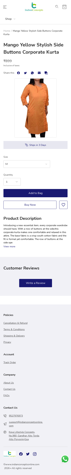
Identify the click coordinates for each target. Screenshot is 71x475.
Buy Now (30, 205)
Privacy (7, 342)
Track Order (9, 362)
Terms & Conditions (14, 329)
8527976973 (16, 415)
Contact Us (9, 389)
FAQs (6, 395)
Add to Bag (35, 193)
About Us (8, 382)
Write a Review (35, 283)
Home (6, 31)
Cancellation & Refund (15, 323)
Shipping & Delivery (14, 335)
